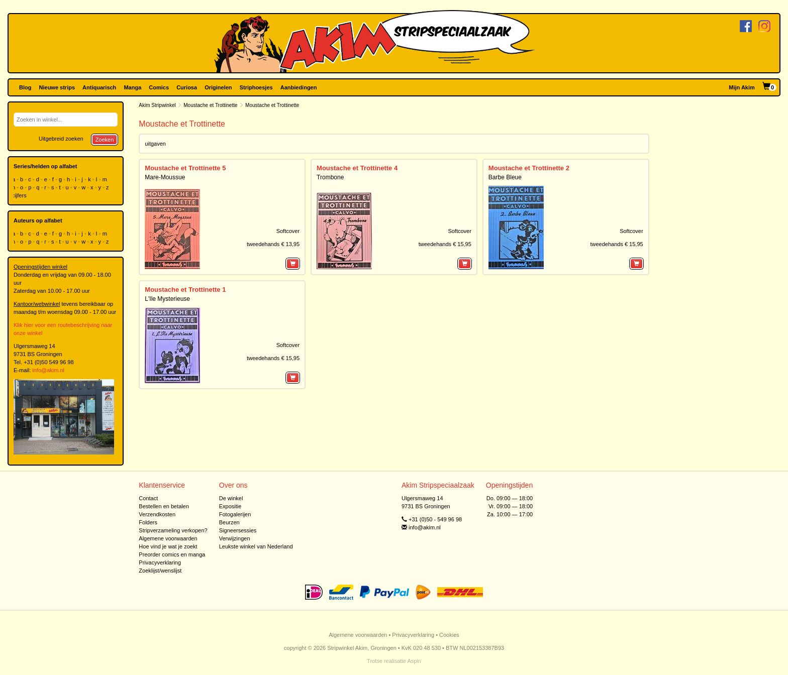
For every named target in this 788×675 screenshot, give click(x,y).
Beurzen (229, 522)
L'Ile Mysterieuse (167, 298)
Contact (148, 498)
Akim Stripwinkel (157, 105)
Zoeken (104, 140)
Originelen (218, 87)
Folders (148, 522)
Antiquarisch (99, 87)
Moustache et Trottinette (210, 105)
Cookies (449, 635)
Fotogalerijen (235, 514)
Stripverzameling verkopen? (173, 530)
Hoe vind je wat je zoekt (168, 546)
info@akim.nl (48, 370)
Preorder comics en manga (172, 554)
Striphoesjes (256, 87)
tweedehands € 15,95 (445, 244)
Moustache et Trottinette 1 (185, 289)
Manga (132, 87)
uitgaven (155, 144)
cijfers (20, 195)
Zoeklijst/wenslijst (160, 571)
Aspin (414, 661)
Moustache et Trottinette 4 (357, 168)
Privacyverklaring (160, 562)
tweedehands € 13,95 (273, 244)
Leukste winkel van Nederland (256, 546)
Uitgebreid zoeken (61, 139)
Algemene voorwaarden (168, 538)
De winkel (231, 498)
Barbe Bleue (505, 177)
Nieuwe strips (57, 87)
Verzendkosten (157, 514)
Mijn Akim (742, 87)
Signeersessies (238, 530)
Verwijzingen (234, 538)
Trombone (330, 177)
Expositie (230, 506)
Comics (159, 87)
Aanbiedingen (298, 87)
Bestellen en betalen (164, 506)
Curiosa (186, 87)
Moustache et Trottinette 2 (528, 168)
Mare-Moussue (165, 177)
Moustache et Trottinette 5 (185, 168)
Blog (25, 87)
